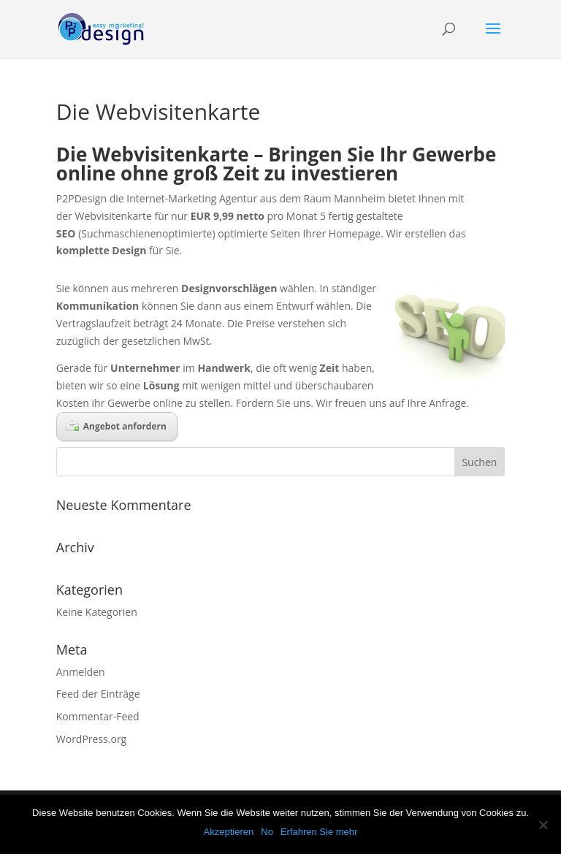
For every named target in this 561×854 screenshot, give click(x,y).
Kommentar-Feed (98, 716)
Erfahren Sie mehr (319, 831)
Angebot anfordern (116, 426)
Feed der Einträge (98, 694)
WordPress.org (91, 739)
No (267, 831)
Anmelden (80, 672)
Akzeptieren (229, 831)
